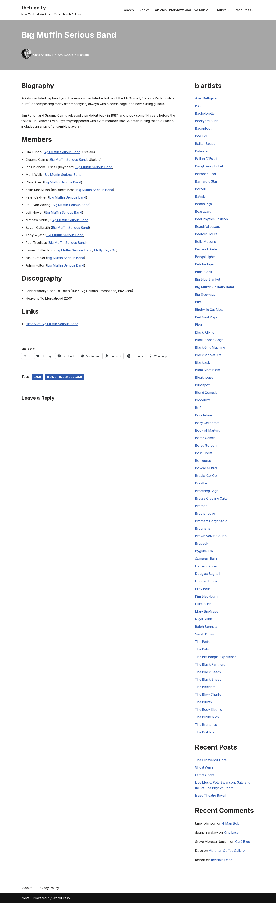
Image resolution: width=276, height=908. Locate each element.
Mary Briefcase (207, 615)
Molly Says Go (107, 251)
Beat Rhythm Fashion (211, 220)
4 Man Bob (231, 828)
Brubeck (201, 546)
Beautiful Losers (207, 228)
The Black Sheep (208, 683)
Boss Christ (204, 455)
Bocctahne (203, 417)
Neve (25, 903)
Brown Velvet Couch (211, 539)
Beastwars (203, 212)
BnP (198, 410)
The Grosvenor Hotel (211, 764)
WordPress (61, 903)
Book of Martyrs (208, 433)
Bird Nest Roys (206, 319)
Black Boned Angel (210, 341)
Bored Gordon (206, 448)
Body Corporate (207, 425)
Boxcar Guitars (206, 471)
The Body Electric (209, 714)
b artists (83, 54)
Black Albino (205, 334)
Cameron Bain (206, 562)
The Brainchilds (207, 721)
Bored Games (205, 440)
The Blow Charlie (208, 698)
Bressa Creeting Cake (211, 501)
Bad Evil (201, 136)
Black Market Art (208, 357)
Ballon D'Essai (206, 159)
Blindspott (202, 387)
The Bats (202, 653)
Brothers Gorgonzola (211, 524)
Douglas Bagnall (207, 577)
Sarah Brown (205, 638)
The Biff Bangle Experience (216, 660)
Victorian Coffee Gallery (227, 855)
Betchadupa (204, 265)
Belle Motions (205, 243)
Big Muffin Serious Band (63, 153)
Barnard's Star (206, 182)
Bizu (198, 326)
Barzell (200, 190)
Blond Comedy (206, 395)
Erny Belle (203, 592)
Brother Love (205, 516)
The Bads (202, 645)
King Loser (232, 837)
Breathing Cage (207, 493)
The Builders (205, 736)
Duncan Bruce (206, 584)
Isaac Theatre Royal (210, 800)
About (27, 892)
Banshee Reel (205, 174)
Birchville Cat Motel (210, 311)
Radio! (144, 10)
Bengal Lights (205, 258)
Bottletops (203, 463)
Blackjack (202, 364)
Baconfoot (203, 129)
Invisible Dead (222, 864)
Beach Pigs (203, 205)
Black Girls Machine (210, 349)
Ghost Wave (204, 772)
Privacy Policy (48, 892)
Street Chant (205, 779)
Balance (201, 152)
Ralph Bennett (206, 630)
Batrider (201, 197)
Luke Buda (203, 607)
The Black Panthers (210, 668)
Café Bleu (244, 846)
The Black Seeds (208, 676)
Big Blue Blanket (207, 281)
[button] (210, 10)
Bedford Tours (206, 235)
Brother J (202, 508)
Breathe (201, 486)
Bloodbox (202, 402)
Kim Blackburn (206, 600)
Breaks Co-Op (206, 478)
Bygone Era (204, 554)
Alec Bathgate (206, 98)
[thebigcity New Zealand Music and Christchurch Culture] (51, 10)
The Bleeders (205, 691)
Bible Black (203, 273)
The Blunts (203, 706)
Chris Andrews (43, 54)
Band (37, 378)
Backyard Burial (207, 121)
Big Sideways (205, 296)
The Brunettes (206, 729)
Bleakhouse (204, 379)
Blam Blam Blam (207, 372)
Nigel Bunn (203, 622)
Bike (198, 303)
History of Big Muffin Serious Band (53, 325)
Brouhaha (203, 531)
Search (128, 10)
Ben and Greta (206, 250)
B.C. (198, 106)
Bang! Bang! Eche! (209, 167)
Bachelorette (205, 114)
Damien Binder (206, 569)
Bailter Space (205, 144)
